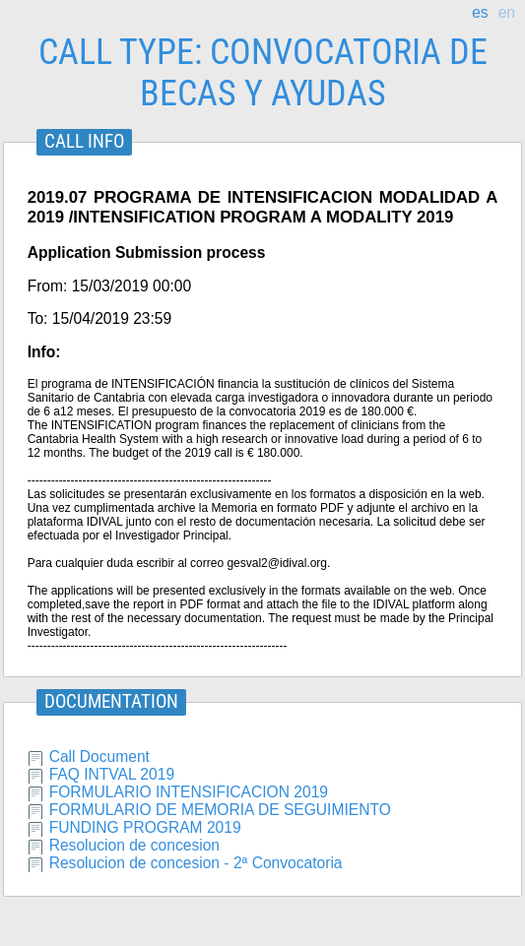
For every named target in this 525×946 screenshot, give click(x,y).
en (506, 13)
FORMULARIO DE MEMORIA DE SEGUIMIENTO (220, 809)
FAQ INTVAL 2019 (111, 774)
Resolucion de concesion (134, 845)
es (480, 13)
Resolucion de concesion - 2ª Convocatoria (196, 862)
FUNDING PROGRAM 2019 (145, 827)
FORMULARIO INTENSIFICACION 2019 (188, 792)
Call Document (99, 756)
